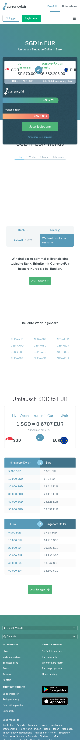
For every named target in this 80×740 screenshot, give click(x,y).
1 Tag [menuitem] (19, 157)
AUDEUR (63, 358)
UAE (54, 736)
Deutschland (10, 728)
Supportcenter (11, 693)
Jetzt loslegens (40, 126)
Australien (8, 725)
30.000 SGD (15, 494)
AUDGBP (40, 339)
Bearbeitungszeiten (13, 705)
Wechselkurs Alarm (52, 662)
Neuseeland (25, 732)
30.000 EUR (15, 555)
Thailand (44, 736)
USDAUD (17, 345)
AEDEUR (63, 339)
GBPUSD (40, 345)
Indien (37, 728)
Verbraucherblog (12, 657)
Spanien (20, 736)
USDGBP (17, 352)
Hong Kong (25, 728)
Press (6, 668)
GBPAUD (40, 352)
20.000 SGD (15, 486)
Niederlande (10, 732)
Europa (43, 725)
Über (5, 651)
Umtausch (8, 711)
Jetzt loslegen (40, 280)
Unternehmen (69, 6)
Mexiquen (67, 728)
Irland (47, 728)
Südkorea (8, 736)
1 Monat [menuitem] (44, 157)
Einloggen (11, 18)
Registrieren (31, 18)
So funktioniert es (52, 651)
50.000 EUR (15, 570)
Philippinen (41, 732)
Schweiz (32, 736)
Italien (55, 728)
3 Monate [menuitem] (58, 157)
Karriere (7, 674)
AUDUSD (62, 352)
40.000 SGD (15, 501)
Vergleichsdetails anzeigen (40, 136)
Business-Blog (10, 662)
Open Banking (50, 674)
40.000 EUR (15, 563)
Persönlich (53, 6)
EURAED (40, 358)
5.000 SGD (14, 471)
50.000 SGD (15, 509)
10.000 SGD (15, 479)
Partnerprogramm (52, 668)
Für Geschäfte (49, 657)
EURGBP (17, 358)
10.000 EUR (15, 540)
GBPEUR (63, 345)
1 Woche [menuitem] (31, 157)
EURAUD (17, 339)
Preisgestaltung (11, 699)
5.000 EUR (14, 532)
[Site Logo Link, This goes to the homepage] (14, 6)
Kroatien (32, 725)
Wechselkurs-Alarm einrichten (54, 240)
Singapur (64, 732)
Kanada (21, 725)
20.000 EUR (15, 548)
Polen (53, 732)
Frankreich (56, 725)
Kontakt (7, 679)
